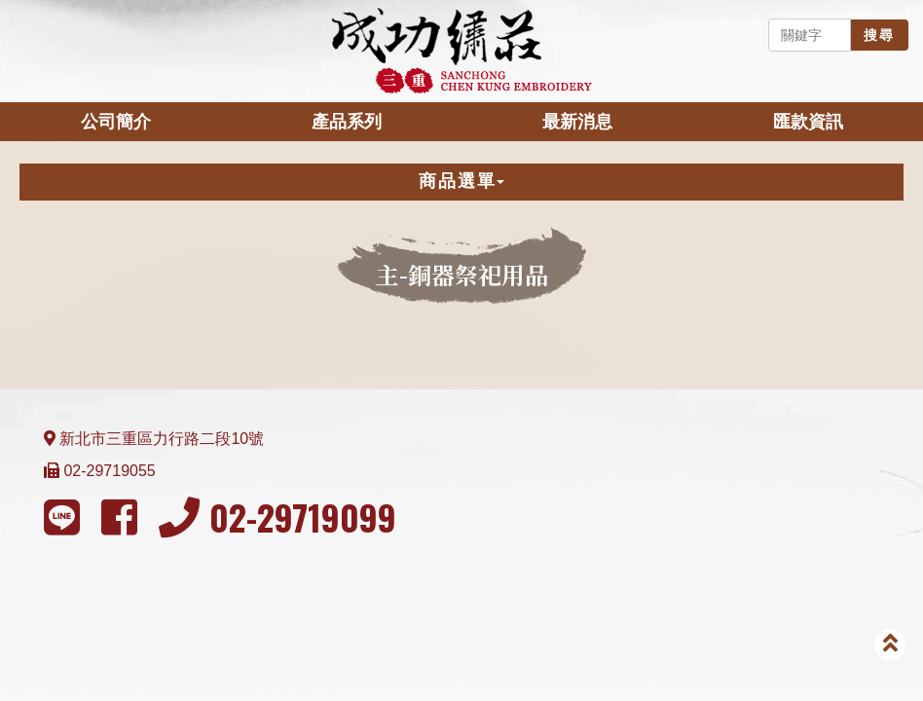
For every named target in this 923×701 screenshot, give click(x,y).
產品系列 (347, 121)
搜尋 (879, 35)
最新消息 (577, 121)
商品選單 (461, 181)
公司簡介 (116, 121)
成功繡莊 (461, 51)
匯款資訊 (808, 121)
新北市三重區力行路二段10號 (161, 438)
